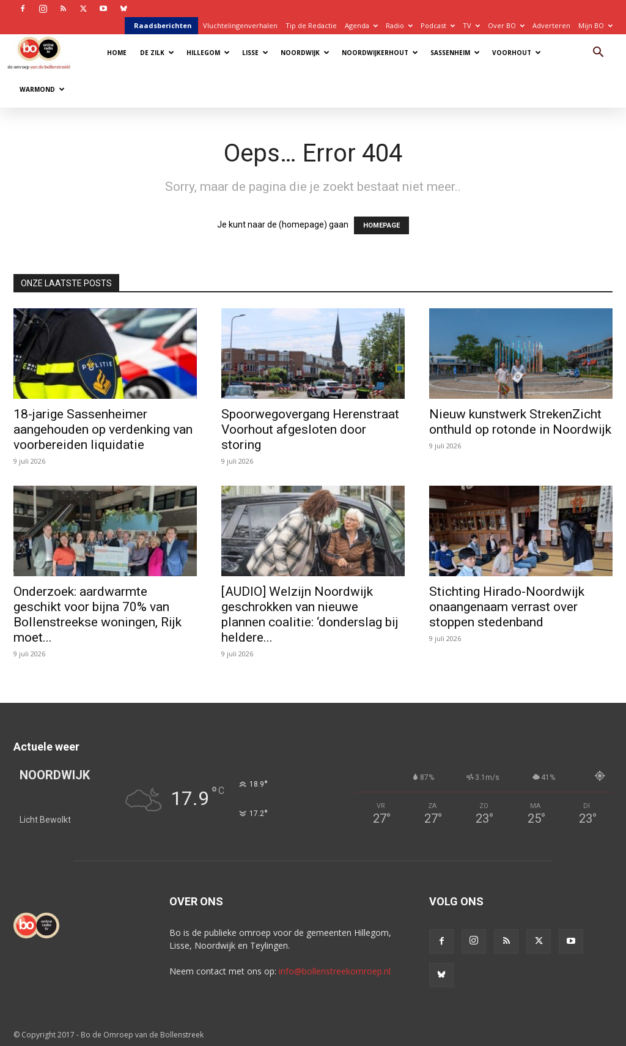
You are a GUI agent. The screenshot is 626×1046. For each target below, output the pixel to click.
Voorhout (516, 52)
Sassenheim (455, 52)
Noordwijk (305, 52)
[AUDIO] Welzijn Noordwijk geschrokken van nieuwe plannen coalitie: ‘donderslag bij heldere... (310, 614)
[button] (598, 53)
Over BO (506, 25)
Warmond (42, 89)
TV (471, 25)
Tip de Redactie (311, 25)
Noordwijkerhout (380, 52)
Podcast (438, 25)
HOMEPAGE (381, 225)
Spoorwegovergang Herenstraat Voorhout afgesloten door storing (310, 429)
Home (117, 52)
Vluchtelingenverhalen (240, 25)
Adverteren (551, 25)
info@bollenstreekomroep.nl (335, 971)
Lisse (255, 52)
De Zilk (157, 52)
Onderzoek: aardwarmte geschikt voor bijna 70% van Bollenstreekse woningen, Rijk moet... (97, 614)
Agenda (361, 25)
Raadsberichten (163, 25)
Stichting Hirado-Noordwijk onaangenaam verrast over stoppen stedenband (506, 606)
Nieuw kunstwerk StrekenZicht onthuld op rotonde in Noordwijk (520, 422)
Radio (399, 25)
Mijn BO (595, 25)
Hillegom (208, 52)
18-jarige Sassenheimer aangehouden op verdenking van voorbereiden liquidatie (103, 429)
